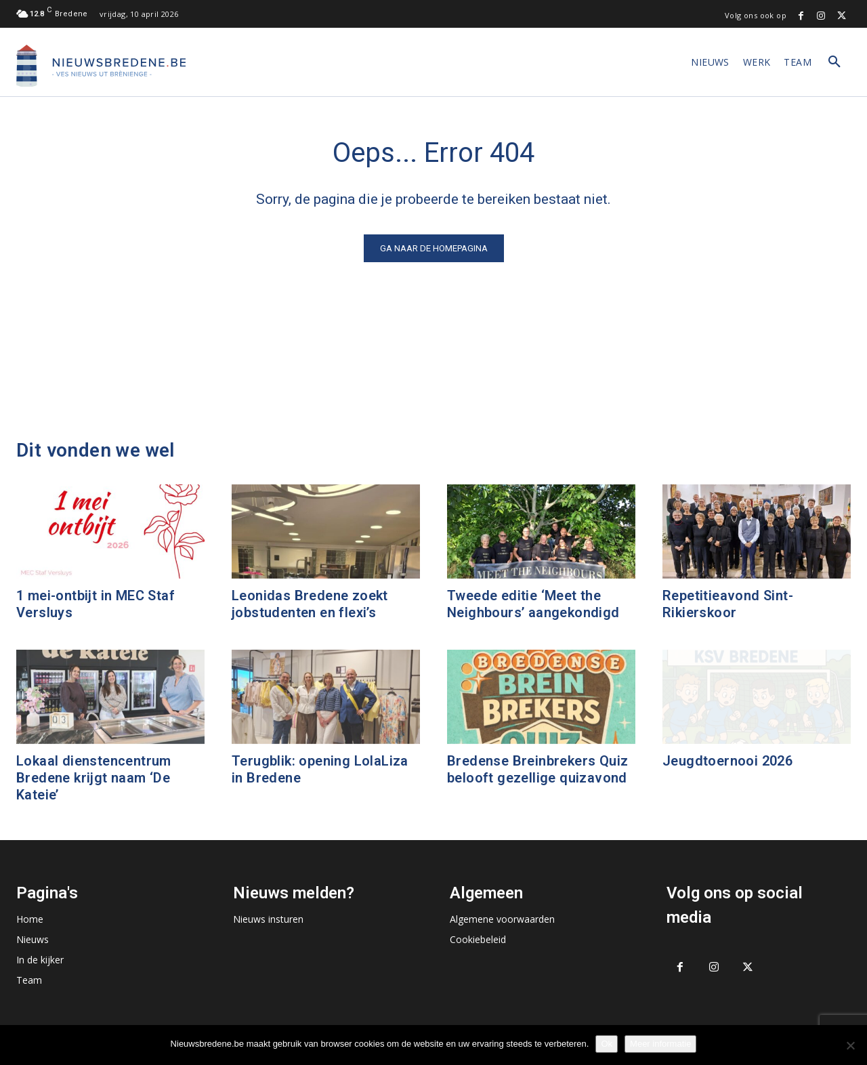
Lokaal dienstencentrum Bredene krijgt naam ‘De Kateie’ (93, 778)
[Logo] (101, 66)
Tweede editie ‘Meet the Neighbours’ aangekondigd (533, 604)
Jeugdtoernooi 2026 (727, 761)
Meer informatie (660, 1044)
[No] (850, 1045)
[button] (834, 62)
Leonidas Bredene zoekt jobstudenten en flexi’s (310, 604)
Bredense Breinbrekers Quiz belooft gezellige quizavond (537, 769)
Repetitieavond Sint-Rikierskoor (727, 604)
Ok (606, 1044)
